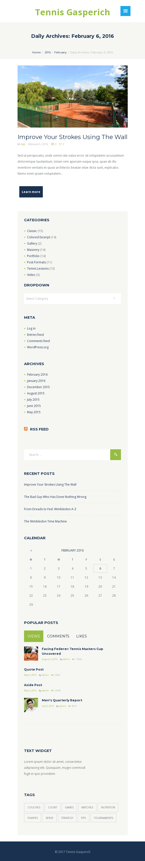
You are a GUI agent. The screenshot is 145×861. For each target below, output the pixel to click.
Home (36, 52)
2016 (48, 52)
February (60, 52)
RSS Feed (39, 429)
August (36, 393)
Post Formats (36, 262)
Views (34, 636)
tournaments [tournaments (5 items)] (103, 818)
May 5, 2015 (30, 675)
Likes (81, 636)
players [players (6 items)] (33, 818)
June (34, 406)
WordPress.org (38, 347)
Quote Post (34, 669)
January (36, 381)
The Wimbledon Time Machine (45, 521)
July (33, 399)
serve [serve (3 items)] (49, 818)
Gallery (32, 243)
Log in (31, 328)
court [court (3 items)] (52, 807)
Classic (32, 231)
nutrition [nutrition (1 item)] (108, 807)
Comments (58, 636)
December (38, 387)
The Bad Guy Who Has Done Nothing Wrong (55, 497)
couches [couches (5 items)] (34, 807)
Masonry (33, 250)
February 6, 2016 (38, 144)
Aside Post (33, 685)
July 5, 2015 (48, 706)
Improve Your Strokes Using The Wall (72, 137)
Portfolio (33, 256)
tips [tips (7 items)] (83, 818)
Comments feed (38, 341)
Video (31, 275)
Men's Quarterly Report (62, 700)
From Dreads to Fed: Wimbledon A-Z (50, 509)
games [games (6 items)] (69, 807)
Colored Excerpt (38, 237)
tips (23, 144)
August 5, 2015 (50, 659)
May (34, 412)
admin (66, 659)
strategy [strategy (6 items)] (67, 818)
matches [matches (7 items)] (87, 807)
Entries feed (35, 335)
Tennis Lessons (38, 268)
